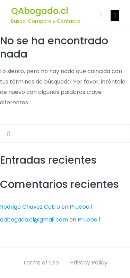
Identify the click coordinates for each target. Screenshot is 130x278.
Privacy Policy (88, 263)
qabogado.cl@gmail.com (34, 220)
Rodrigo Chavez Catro (30, 207)
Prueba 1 (81, 207)
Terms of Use (41, 263)
